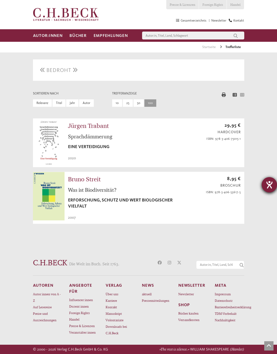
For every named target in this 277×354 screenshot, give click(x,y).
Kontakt (111, 307)
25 (127, 103)
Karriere (111, 300)
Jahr (72, 103)
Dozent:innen (79, 306)
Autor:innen (48, 35)
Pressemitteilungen (155, 300)
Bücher (77, 35)
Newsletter (186, 294)
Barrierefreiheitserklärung (229, 307)
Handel (235, 4)
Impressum (223, 294)
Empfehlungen (111, 35)
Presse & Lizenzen (182, 4)
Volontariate (115, 320)
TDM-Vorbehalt (226, 313)
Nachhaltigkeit (225, 320)
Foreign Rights (212, 4)
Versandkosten (188, 320)
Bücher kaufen (188, 313)
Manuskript (114, 313)
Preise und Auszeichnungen (44, 317)
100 (150, 103)
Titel (59, 103)
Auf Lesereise (42, 307)
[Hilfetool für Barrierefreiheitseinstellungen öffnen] (269, 184)
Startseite (209, 47)
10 (117, 103)
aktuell (147, 294)
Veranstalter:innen (82, 332)
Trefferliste (233, 47)
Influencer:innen (81, 300)
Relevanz (42, 103)
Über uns (112, 294)
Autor (86, 103)
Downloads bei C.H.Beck (116, 330)
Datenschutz (224, 300)
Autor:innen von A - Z (47, 297)
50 (138, 103)
